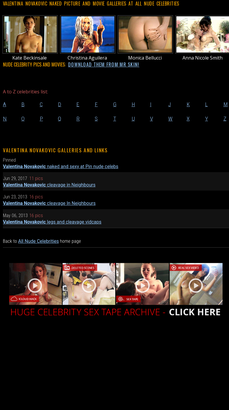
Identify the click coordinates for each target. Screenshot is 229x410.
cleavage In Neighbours (49, 203)
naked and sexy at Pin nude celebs (60, 166)
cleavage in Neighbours (49, 185)
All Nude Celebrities (38, 241)
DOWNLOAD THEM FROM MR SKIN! (104, 64)
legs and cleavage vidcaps (52, 222)
